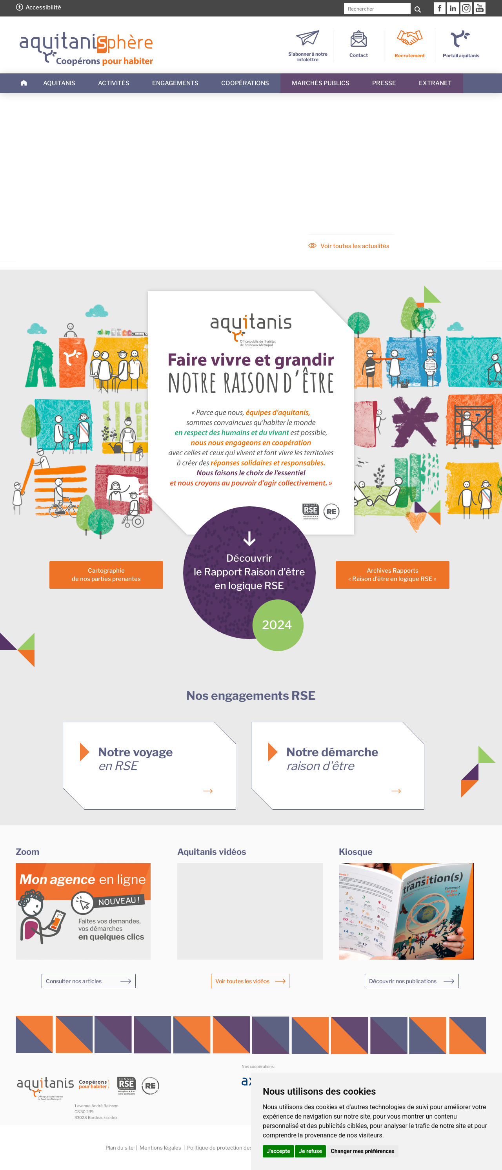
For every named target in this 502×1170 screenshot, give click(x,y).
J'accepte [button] (278, 1151)
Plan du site (119, 1147)
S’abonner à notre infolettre (307, 54)
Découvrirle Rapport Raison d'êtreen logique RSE (249, 571)
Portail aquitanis (461, 55)
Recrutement (410, 55)
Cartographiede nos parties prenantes (106, 575)
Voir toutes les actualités (354, 246)
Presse (384, 83)
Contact (358, 52)
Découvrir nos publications (403, 981)
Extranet (435, 83)
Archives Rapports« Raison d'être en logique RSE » (392, 575)
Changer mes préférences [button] (363, 1151)
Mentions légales (160, 1147)
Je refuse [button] (310, 1151)
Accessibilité (43, 7)
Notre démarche (332, 759)
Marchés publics (320, 83)
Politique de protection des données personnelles (247, 1147)
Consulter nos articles (74, 981)
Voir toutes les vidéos (242, 981)
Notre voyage (135, 759)
